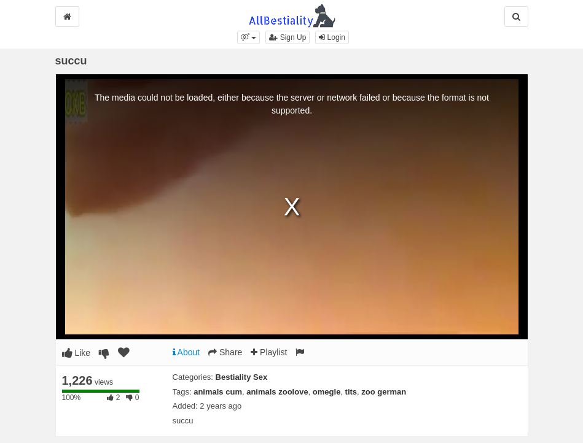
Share (225, 352)
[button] (248, 37)
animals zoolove (277, 391)
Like (76, 353)
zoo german (383, 391)
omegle (327, 391)
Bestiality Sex (242, 377)
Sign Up (287, 37)
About (186, 352)
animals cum (218, 391)
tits (351, 391)
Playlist (269, 352)
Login (332, 37)
